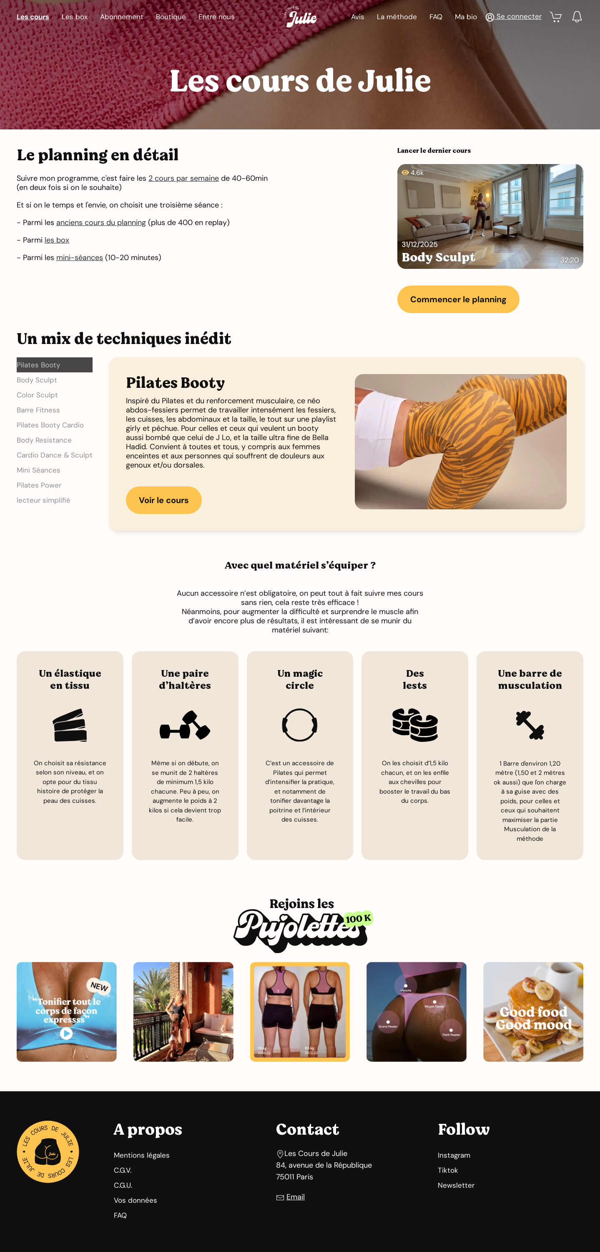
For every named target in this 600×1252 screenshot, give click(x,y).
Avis (357, 16)
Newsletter (456, 1185)
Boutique (171, 16)
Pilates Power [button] (39, 485)
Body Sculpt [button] (37, 379)
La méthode (397, 16)
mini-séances (79, 258)
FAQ (435, 16)
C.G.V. (122, 1170)
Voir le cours (164, 500)
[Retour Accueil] (300, 16)
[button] (513, 16)
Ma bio (466, 16)
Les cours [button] (33, 16)
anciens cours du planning (101, 223)
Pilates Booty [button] (38, 364)
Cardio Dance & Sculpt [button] (55, 455)
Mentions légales (142, 1155)
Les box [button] (75, 16)
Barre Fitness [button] (38, 410)
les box (57, 240)
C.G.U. (123, 1185)
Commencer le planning (458, 299)
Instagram (454, 1155)
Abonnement (121, 16)
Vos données (135, 1200)
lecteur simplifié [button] (43, 500)
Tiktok (448, 1170)
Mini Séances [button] (38, 470)
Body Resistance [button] (44, 440)
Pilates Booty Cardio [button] (50, 425)
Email (295, 1197)
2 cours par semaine (183, 178)
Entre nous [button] (216, 16)
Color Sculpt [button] (37, 395)
